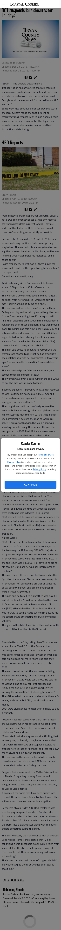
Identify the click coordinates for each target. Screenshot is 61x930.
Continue (30, 485)
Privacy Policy (13, 462)
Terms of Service (45, 454)
